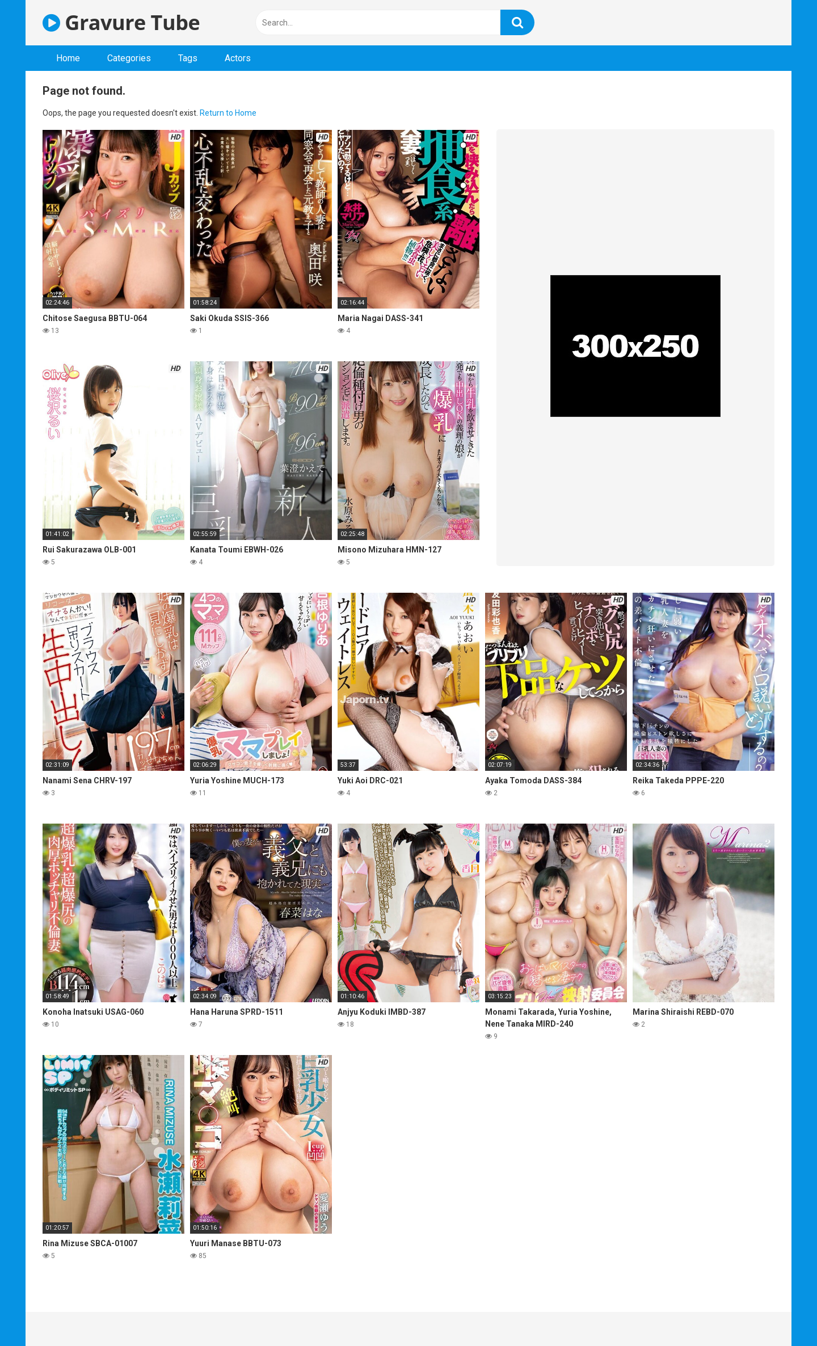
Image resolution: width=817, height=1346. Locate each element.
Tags (187, 58)
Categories (129, 58)
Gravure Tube (121, 22)
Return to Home (228, 112)
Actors (238, 58)
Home (68, 58)
